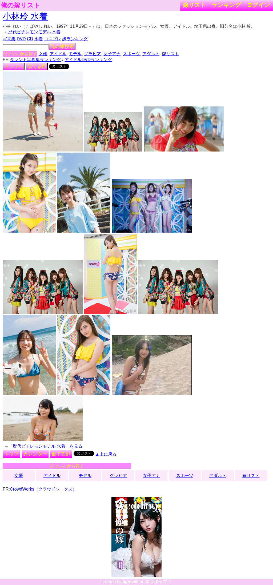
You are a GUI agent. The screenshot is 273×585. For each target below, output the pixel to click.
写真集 (9, 39)
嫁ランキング (75, 39)
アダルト (150, 53)
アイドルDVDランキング (88, 59)
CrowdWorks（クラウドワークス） (43, 489)
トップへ (13, 66)
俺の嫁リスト (20, 5)
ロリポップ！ (158, 581)
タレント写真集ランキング (35, 59)
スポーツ (131, 53)
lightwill (131, 581)
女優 (43, 53)
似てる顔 (36, 66)
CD (30, 39)
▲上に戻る (106, 454)
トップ (11, 454)
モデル (75, 53)
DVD (21, 39)
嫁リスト (194, 5)
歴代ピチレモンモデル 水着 (34, 32)
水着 (38, 39)
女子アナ (112, 53)
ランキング (226, 5)
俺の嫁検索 (62, 46)
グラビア (92, 53)
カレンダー (35, 454)
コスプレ (52, 39)
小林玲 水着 (25, 16)
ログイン (258, 5)
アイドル (58, 53)
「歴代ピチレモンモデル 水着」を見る (45, 446)
